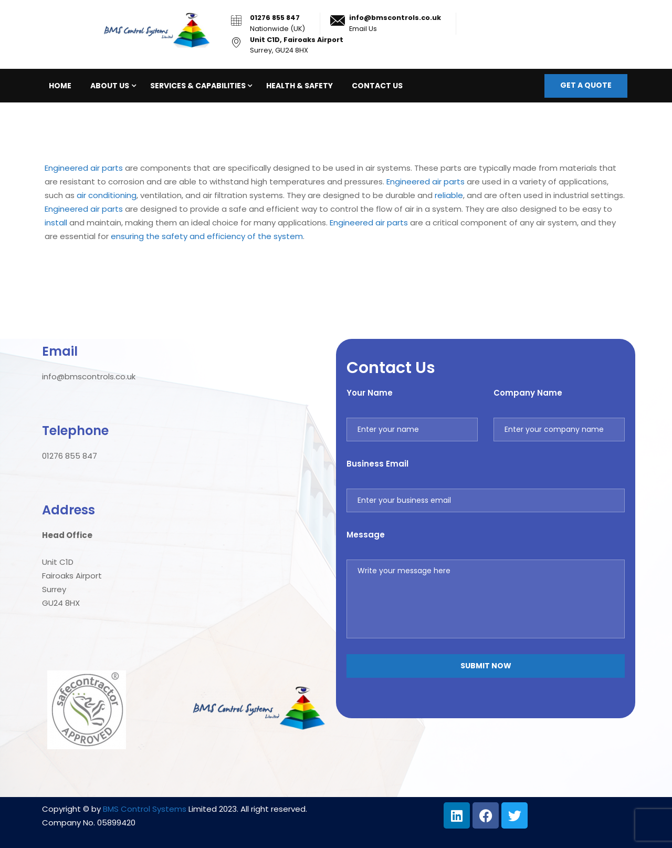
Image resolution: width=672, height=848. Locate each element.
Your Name (369, 392)
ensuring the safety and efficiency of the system (207, 236)
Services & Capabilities (198, 85)
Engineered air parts (84, 167)
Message (365, 534)
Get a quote (586, 85)
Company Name (528, 392)
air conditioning (106, 195)
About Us (109, 85)
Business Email (377, 463)
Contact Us (377, 85)
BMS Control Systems (144, 808)
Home (60, 85)
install (56, 222)
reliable (449, 195)
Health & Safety (299, 85)
